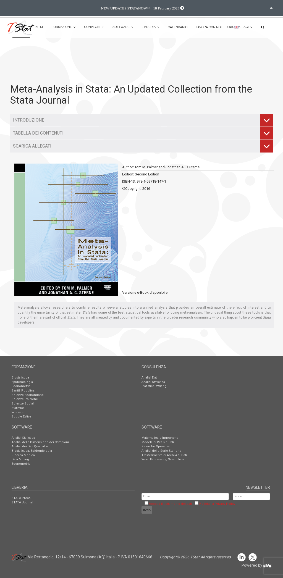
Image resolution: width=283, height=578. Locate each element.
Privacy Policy (225, 504)
